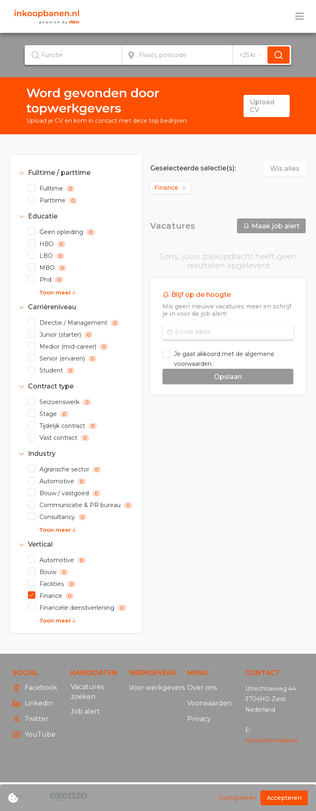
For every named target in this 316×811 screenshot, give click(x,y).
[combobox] (73, 55)
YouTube (34, 735)
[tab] (76, 173)
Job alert (85, 711)
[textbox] (73, 55)
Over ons (202, 688)
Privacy (199, 719)
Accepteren (284, 798)
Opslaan (228, 377)
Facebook (34, 688)
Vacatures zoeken (87, 692)
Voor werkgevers (157, 688)
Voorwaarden (209, 703)
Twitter (30, 719)
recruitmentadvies (271, 740)
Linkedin (32, 703)
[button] (76, 173)
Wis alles (285, 168)
